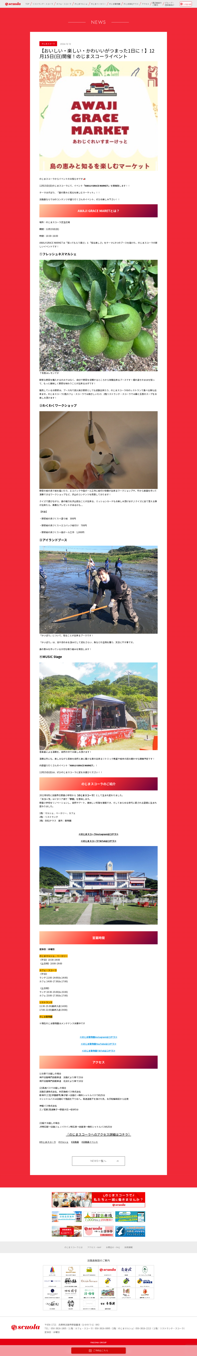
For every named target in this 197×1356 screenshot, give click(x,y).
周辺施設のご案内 (157, 3)
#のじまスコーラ (47, 1141)
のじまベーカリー (98, 3)
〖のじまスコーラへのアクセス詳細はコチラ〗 (98, 1134)
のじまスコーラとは (73, 1247)
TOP (27, 3)
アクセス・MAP (94, 1247)
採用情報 (128, 1247)
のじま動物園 (114, 3)
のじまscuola (13, 4)
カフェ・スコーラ (63, 3)
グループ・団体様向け (169, 3)
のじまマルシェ (81, 3)
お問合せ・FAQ (113, 1247)
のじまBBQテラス (131, 3)
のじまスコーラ (48, 43)
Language (187, 4)
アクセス (145, 3)
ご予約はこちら (98, 1350)
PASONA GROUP (99, 1342)
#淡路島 (75, 1141)
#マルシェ (63, 1141)
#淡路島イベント (90, 1141)
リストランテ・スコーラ (43, 3)
